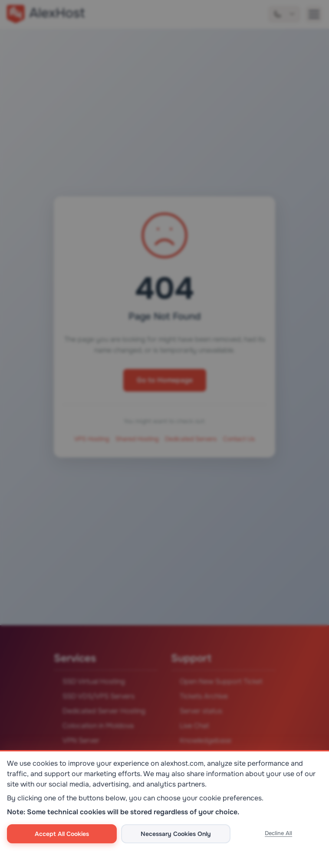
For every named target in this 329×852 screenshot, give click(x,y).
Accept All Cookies (62, 834)
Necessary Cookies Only (176, 834)
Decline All (278, 833)
